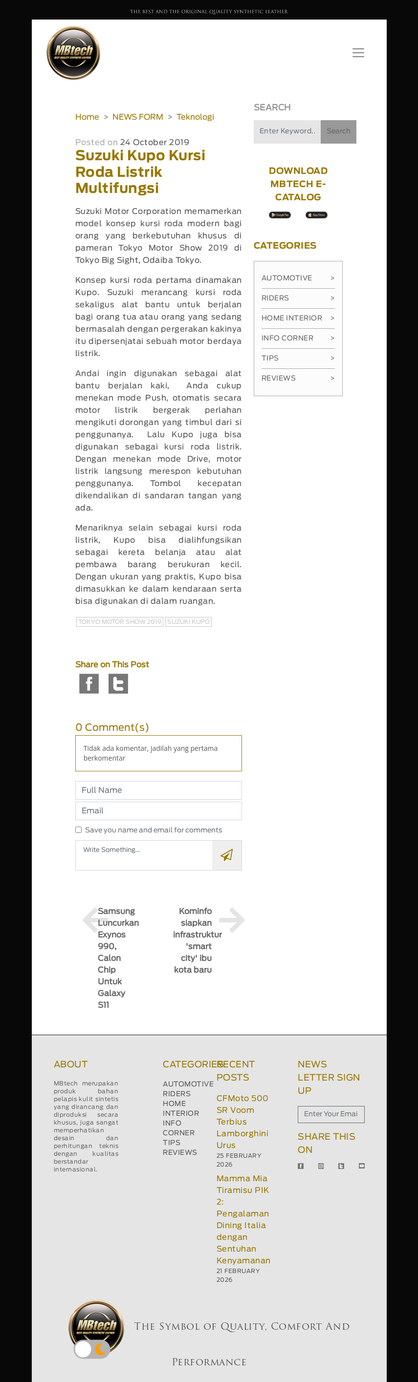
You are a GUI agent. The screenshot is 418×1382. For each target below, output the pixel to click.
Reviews (298, 378)
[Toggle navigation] (358, 53)
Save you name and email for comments (153, 830)
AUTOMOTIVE (188, 1084)
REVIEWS (180, 1152)
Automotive (298, 278)
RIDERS (177, 1094)
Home (87, 117)
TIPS (171, 1143)
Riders (298, 298)
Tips (298, 358)
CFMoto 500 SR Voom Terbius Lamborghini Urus (243, 1122)
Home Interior (298, 318)
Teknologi (195, 117)
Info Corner (298, 338)
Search (339, 131)
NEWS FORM (137, 117)
